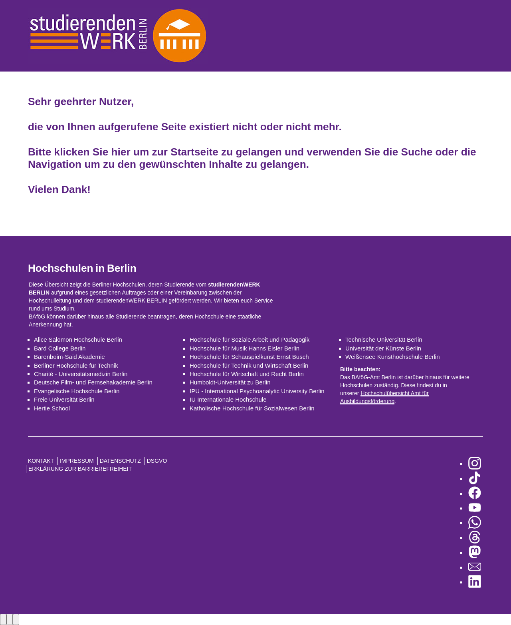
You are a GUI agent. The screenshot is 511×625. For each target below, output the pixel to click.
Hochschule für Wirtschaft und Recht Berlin (247, 373)
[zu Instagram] (474, 463)
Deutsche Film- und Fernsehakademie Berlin (93, 382)
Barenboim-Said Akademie (69, 356)
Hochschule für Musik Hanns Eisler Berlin (244, 348)
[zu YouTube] (474, 508)
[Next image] (9, 619)
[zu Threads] (474, 537)
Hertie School (52, 408)
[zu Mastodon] (474, 552)
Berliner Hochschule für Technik (76, 365)
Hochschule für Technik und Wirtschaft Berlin (249, 365)
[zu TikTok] (474, 478)
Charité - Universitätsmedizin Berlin (80, 373)
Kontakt (41, 461)
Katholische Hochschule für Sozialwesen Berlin (252, 408)
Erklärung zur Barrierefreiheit (80, 469)
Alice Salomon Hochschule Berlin (78, 339)
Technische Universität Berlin (383, 339)
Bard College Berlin (59, 348)
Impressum (77, 461)
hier (121, 152)
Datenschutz (120, 461)
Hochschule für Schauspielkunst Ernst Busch (249, 356)
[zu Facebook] (474, 493)
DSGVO (157, 461)
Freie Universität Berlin (64, 399)
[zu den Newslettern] (474, 567)
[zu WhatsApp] (474, 523)
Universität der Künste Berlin (383, 348)
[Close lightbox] (16, 619)
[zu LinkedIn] (474, 582)
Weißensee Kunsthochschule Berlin (392, 356)
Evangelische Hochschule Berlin (76, 391)
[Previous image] (3, 619)
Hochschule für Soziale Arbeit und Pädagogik (249, 339)
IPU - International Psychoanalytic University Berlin (257, 391)
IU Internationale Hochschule (228, 399)
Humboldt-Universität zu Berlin (230, 382)
